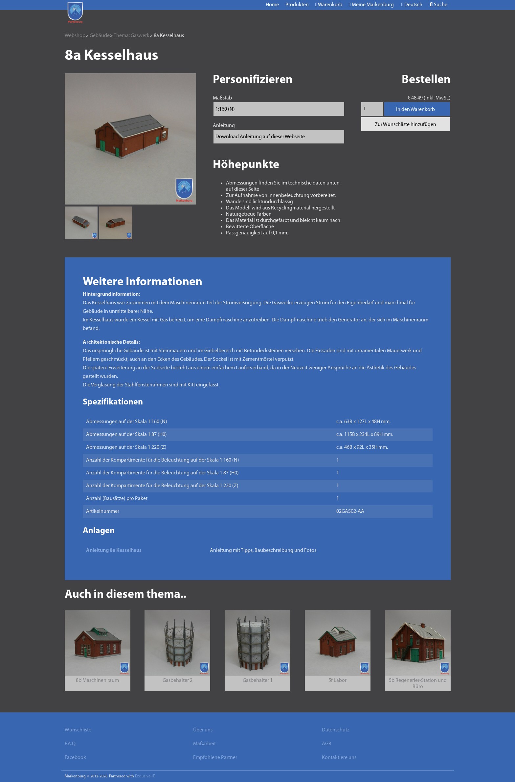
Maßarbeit (204, 744)
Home (272, 5)
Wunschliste (78, 730)
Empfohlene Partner (215, 757)
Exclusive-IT (144, 776)
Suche (438, 5)
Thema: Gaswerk (131, 35)
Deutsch (411, 5)
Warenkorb (328, 5)
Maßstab (222, 98)
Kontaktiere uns (339, 757)
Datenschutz (335, 730)
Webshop (75, 35)
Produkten (297, 5)
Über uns (203, 730)
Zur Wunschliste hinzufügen (405, 124)
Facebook (75, 757)
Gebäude (100, 35)
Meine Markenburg (371, 5)
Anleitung (224, 125)
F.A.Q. (70, 744)
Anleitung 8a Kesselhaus (114, 550)
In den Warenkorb (415, 109)
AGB (326, 744)
